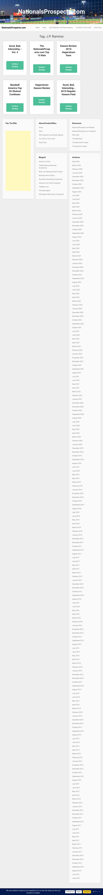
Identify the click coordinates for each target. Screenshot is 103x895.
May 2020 (75, 429)
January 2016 (77, 625)
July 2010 (75, 874)
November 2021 (77, 361)
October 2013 (77, 727)
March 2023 (76, 301)
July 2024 (75, 241)
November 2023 (77, 271)
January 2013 (77, 761)
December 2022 (77, 312)
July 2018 (75, 512)
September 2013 (78, 731)
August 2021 (76, 373)
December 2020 (77, 403)
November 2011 (77, 814)
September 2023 (78, 278)
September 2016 (78, 595)
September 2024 (78, 233)
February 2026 (77, 169)
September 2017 (78, 550)
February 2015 (77, 667)
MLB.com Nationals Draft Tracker (51, 172)
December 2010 (77, 855)
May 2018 (75, 520)
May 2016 (75, 610)
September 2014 (78, 686)
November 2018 (77, 497)
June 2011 (76, 833)
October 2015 (77, 637)
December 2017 (77, 539)
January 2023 (77, 309)
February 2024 (77, 260)
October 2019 (77, 456)
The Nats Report (44, 191)
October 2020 (77, 410)
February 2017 (77, 576)
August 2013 (76, 735)
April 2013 (75, 750)
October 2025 (77, 184)
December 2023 (77, 267)
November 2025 (77, 180)
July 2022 (75, 331)
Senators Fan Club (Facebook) (49, 183)
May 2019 (75, 475)
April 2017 (75, 569)
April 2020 (75, 433)
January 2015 (77, 671)
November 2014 (77, 678)
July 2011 (75, 829)
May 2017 (75, 565)
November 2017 (77, 542)
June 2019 (76, 471)
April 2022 (75, 343)
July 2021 (75, 377)
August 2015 (76, 644)
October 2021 (77, 365)
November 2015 (77, 633)
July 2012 (75, 784)
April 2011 (75, 840)
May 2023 (75, 294)
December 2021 (77, 358)
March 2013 (76, 754)
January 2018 (77, 535)
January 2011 (77, 852)
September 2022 (78, 324)
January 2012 (77, 807)
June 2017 (76, 561)
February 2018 (77, 531)
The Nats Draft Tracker (80, 142)
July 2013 (75, 739)
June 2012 (76, 788)
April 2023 (75, 297)
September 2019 (78, 459)
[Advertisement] (18, 161)
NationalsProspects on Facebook (84, 131)
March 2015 (76, 663)
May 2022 (75, 339)
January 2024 (77, 263)
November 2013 (77, 723)
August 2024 (76, 237)
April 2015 (75, 659)
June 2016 (76, 607)
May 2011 (75, 837)
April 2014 (75, 705)
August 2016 (76, 599)
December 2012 (77, 765)
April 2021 (75, 388)
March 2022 (76, 346)
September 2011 (78, 822)
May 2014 (75, 701)
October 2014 (77, 682)
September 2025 (78, 188)
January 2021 (77, 399)
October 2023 (77, 275)
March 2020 (76, 437)
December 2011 (77, 810)
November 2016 (77, 588)
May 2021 (75, 384)
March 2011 (76, 844)
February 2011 (77, 848)
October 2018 (77, 501)
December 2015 (77, 629)
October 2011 (77, 818)
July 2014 (75, 693)
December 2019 (77, 448)
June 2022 (76, 335)
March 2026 (76, 165)
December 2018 (77, 493)
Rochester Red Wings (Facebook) (50, 179)
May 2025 (75, 203)
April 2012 (75, 795)
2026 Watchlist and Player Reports (61, 27)
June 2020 (76, 426)
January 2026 (77, 173)
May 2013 (75, 746)
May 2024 (75, 248)
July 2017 (75, 558)
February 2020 (77, 441)
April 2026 (75, 162)
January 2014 (77, 716)
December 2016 (77, 584)
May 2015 (75, 656)
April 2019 (75, 478)
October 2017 (77, 546)
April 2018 (75, 524)
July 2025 (75, 195)
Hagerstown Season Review (14, 88)
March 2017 (76, 573)
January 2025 (77, 218)
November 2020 (77, 407)
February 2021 (77, 395)
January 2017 (77, 580)
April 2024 (75, 252)
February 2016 (77, 622)
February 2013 (77, 757)
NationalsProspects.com (51, 11)
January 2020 (77, 444)
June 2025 (76, 199)
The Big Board (77, 139)
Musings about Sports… (47, 175)
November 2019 (77, 452)
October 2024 (77, 229)
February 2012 (77, 803)
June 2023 (76, 290)
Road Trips (97, 27)
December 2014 (77, 674)
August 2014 (76, 690)
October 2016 (77, 592)
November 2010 (77, 859)
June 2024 (76, 244)
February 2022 (77, 350)
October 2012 (77, 773)
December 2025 (77, 177)
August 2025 (76, 192)
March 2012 (76, 799)
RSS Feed (75, 135)
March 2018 (76, 527)
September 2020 (78, 414)
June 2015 (76, 652)
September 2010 (78, 867)
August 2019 (76, 463)
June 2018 (76, 516)
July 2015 (75, 648)
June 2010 (76, 878)
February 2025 (77, 214)
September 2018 (78, 505)
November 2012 (77, 769)
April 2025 (75, 207)
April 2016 (75, 614)
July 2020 (75, 422)
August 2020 (76, 418)
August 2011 (76, 825)
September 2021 (78, 369)
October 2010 (77, 863)
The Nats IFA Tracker (79, 146)
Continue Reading (14, 65)
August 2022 (76, 327)
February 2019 (77, 486)
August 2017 (76, 554)
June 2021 (76, 380)
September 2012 (78, 776)
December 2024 (77, 222)
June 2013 (76, 742)
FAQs (44, 27)
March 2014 (76, 708)
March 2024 (76, 256)
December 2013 (77, 720)
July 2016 (75, 603)
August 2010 (76, 871)
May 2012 (75, 791)
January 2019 (77, 490)
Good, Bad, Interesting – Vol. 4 (14, 49)
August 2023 (76, 282)
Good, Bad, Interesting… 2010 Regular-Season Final (39, 91)
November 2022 (77, 316)
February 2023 (77, 305)
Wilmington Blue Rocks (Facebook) (51, 194)
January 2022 (77, 354)
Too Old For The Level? (83, 27)
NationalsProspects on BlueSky (83, 127)
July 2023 (75, 286)
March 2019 (76, 482)
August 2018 (76, 509)
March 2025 (76, 211)
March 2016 (76, 618)
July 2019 (75, 467)
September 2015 (78, 640)
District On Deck (44, 162)
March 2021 (76, 392)
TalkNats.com (44, 187)
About (38, 27)
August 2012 (76, 780)
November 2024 (77, 226)
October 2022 (77, 320)
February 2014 (77, 712)
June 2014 (76, 697)
